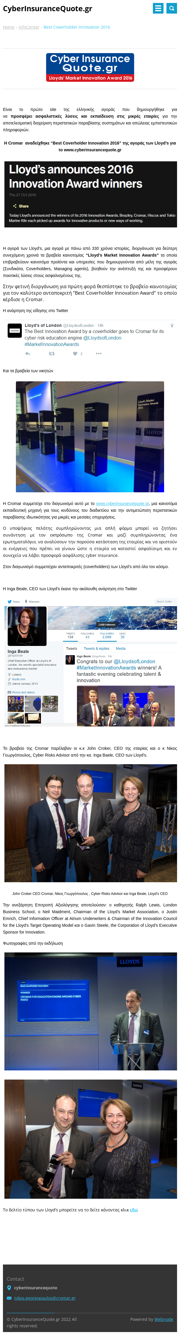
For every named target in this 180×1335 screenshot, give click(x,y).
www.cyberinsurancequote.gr (122, 503)
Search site (171, 8)
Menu (158, 8)
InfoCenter (29, 27)
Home (8, 27)
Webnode (163, 1319)
